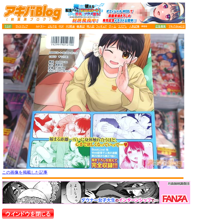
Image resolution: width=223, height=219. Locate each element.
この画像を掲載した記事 (25, 172)
